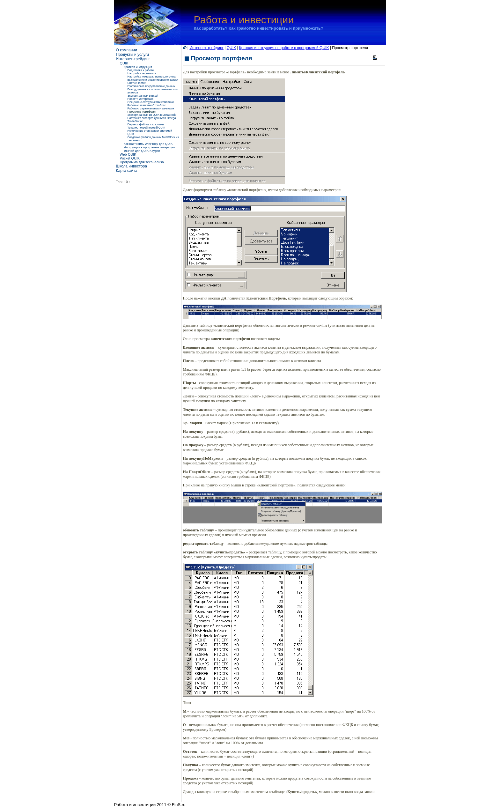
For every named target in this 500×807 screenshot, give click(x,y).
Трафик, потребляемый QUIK (146, 127)
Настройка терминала (142, 73)
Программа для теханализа (142, 162)
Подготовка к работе (141, 70)
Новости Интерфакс (140, 98)
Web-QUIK (128, 154)
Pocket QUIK (130, 158)
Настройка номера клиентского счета (152, 76)
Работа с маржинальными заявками (151, 108)
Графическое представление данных (151, 86)
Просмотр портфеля (142, 111)
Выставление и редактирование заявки (153, 79)
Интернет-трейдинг (133, 59)
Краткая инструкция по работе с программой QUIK (284, 48)
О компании (126, 50)
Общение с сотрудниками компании (151, 102)
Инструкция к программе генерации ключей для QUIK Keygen (149, 148)
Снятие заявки (137, 83)
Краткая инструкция (138, 67)
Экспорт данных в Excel (143, 95)
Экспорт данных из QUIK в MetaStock (152, 114)
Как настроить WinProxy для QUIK (148, 143)
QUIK (124, 63)
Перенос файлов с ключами (146, 124)
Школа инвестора (131, 166)
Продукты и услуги (132, 54)
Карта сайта (126, 170)
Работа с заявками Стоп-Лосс (147, 105)
